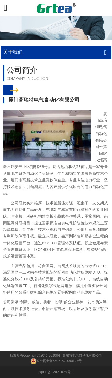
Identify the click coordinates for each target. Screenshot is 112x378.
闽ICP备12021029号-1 (56, 371)
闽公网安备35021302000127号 (59, 361)
